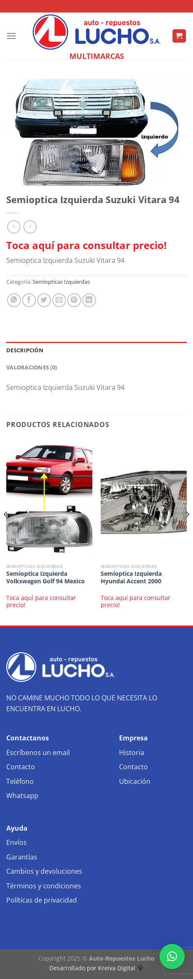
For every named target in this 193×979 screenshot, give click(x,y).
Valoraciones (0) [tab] (31, 367)
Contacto (20, 766)
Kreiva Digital (120, 968)
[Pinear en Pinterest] (74, 300)
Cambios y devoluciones (44, 871)
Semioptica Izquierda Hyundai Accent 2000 (131, 577)
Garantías (21, 857)
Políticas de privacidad (41, 900)
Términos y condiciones (43, 885)
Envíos (16, 842)
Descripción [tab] (24, 350)
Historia (131, 752)
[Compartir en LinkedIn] (89, 300)
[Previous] (6, 531)
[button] (172, 956)
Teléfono (20, 781)
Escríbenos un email (38, 752)
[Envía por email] (59, 300)
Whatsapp (22, 795)
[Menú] (11, 35)
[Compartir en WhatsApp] (14, 300)
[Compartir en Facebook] (29, 300)
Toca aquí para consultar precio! (86, 245)
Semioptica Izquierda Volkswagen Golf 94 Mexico (45, 577)
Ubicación (134, 781)
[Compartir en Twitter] (44, 300)
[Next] (187, 531)
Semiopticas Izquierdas (61, 281)
